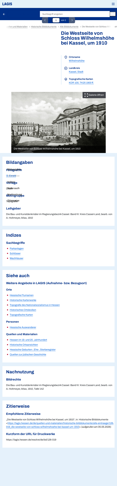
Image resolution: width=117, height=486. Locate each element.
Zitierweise (13, 200)
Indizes (11, 182)
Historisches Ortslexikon (23, 310)
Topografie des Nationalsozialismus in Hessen (35, 305)
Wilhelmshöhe (77, 60)
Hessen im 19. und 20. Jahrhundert (28, 340)
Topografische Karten (21, 314)
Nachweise (13, 175)
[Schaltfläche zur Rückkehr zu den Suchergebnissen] (4, 14)
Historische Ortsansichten (24, 344)
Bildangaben (14, 169)
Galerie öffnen (94, 95)
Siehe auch (13, 188)
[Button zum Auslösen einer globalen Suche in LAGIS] (113, 14)
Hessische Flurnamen (22, 295)
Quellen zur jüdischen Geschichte (28, 354)
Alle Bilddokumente (69, 26)
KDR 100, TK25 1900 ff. (81, 82)
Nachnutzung (14, 194)
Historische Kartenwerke (23, 300)
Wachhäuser (16, 258)
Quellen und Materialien (16, 26)
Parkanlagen (17, 248)
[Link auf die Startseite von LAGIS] (17, 4)
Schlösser (15, 253)
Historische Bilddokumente (23, 14)
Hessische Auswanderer (23, 327)
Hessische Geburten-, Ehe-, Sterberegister (33, 349)
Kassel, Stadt (76, 71)
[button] (113, 4)
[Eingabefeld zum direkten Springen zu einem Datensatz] (56, 20)
